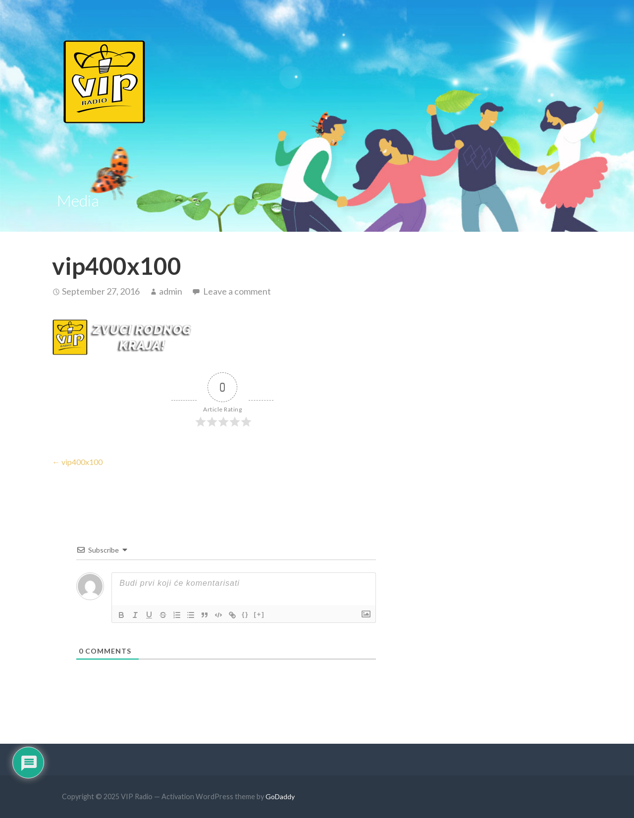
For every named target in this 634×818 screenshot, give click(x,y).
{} (245, 614)
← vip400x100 (77, 461)
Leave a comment (237, 291)
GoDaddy (280, 796)
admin (170, 291)
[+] (259, 614)
